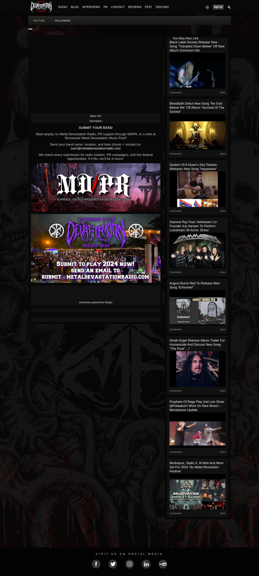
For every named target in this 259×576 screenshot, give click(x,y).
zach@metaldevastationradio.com (96, 148)
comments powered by (96, 302)
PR (106, 7)
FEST (148, 7)
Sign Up (218, 7)
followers (62, 20)
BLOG (75, 7)
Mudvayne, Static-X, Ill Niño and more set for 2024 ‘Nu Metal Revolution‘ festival (196, 467)
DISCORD (162, 7)
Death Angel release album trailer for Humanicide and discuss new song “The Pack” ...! (197, 344)
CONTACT (118, 7)
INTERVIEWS (91, 7)
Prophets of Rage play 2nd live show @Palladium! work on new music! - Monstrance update (196, 406)
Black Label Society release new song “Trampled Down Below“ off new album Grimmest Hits (196, 46)
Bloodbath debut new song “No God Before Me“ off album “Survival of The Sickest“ (196, 107)
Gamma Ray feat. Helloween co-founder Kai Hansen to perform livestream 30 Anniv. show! (193, 226)
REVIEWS (134, 7)
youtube (39, 20)
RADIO (62, 7)
